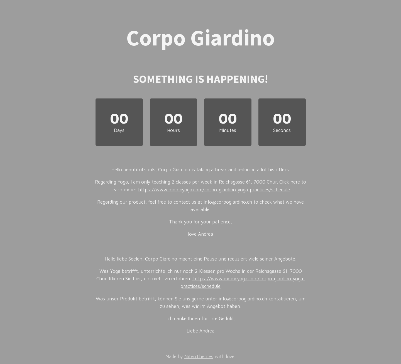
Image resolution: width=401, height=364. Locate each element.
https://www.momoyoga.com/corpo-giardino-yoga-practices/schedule (214, 189)
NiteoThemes (198, 356)
